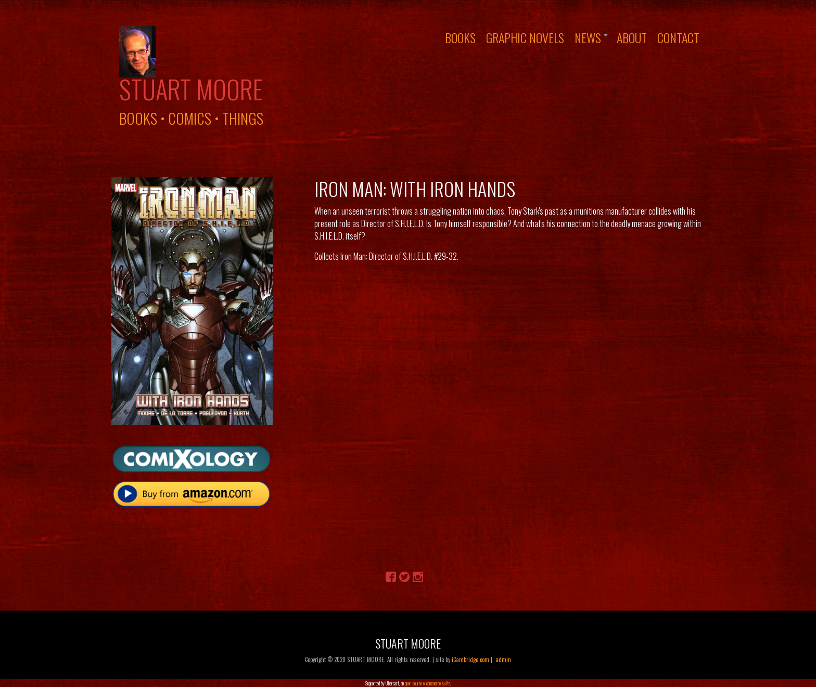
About (632, 37)
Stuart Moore (191, 89)
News (588, 37)
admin (503, 659)
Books (460, 37)
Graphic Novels (525, 37)
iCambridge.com (470, 659)
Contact (678, 37)
